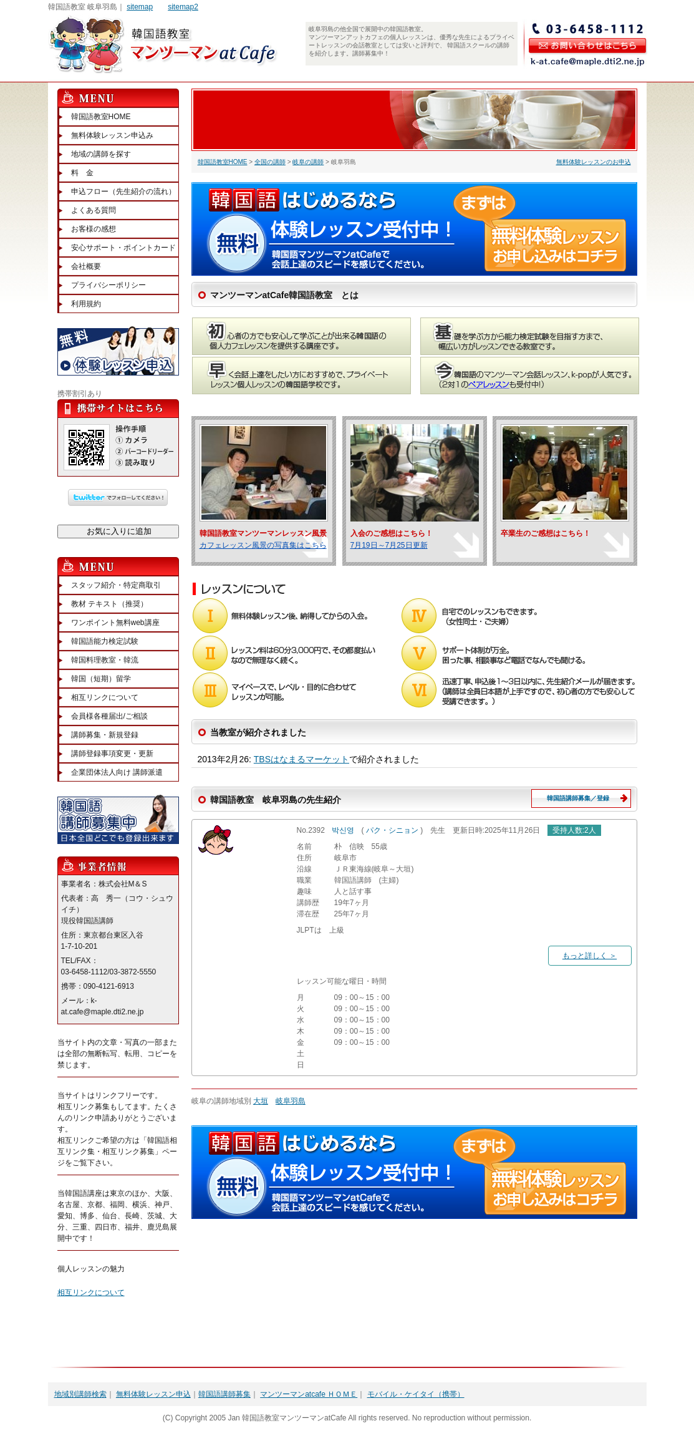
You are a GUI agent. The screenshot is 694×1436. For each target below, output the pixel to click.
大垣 (260, 1101)
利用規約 (86, 303)
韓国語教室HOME (223, 161)
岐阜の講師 (308, 161)
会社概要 (86, 266)
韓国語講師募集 (224, 1394)
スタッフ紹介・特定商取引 (116, 585)
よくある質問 (93, 210)
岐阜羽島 (291, 1101)
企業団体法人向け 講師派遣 (117, 772)
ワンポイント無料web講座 (115, 622)
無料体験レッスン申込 (153, 1394)
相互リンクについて (104, 697)
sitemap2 (183, 6)
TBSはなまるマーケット (301, 759)
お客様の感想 (93, 229)
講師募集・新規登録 (104, 734)
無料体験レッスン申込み (112, 135)
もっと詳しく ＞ (589, 955)
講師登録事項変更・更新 (112, 753)
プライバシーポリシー (108, 285)
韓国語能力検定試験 (104, 641)
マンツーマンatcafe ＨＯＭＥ (308, 1394)
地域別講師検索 (80, 1394)
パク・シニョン (392, 830)
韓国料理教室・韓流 (104, 660)
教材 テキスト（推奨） (109, 603)
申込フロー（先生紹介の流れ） (123, 191)
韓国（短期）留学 (101, 678)
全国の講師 (270, 161)
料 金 (82, 172)
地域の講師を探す (101, 154)
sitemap (140, 6)
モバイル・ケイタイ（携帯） (416, 1394)
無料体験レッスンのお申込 (593, 161)
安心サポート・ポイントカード (123, 247)
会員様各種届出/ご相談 (109, 716)
